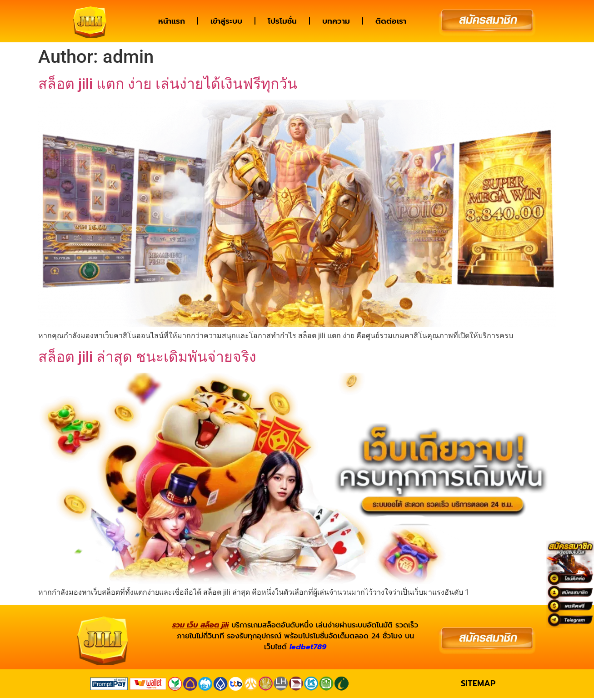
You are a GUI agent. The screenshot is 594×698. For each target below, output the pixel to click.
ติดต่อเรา (390, 21)
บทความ (336, 21)
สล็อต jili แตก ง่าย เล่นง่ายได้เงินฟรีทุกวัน (167, 83)
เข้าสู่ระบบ (226, 21)
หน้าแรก (171, 21)
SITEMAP (478, 683)
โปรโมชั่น (282, 21)
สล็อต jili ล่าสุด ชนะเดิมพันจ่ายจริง (147, 356)
